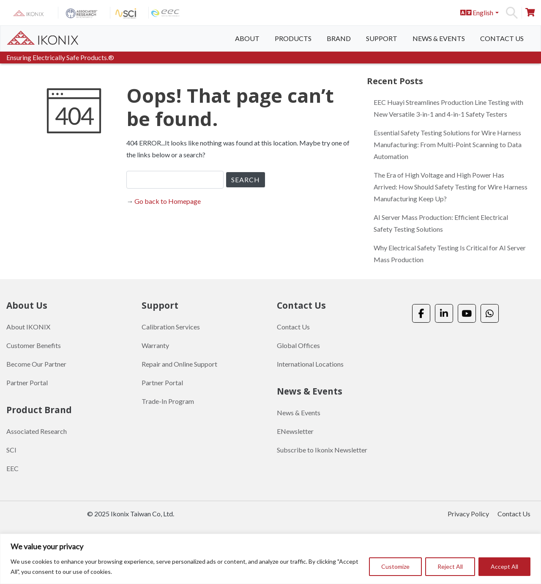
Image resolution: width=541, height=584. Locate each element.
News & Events (439, 38)
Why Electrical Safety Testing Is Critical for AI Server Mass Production (450, 253)
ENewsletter (295, 431)
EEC (12, 468)
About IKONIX (28, 327)
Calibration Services (171, 327)
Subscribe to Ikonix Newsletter (322, 450)
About (247, 38)
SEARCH (245, 179)
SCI (11, 450)
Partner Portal (27, 382)
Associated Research (36, 431)
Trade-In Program (168, 401)
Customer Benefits (33, 345)
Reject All (450, 566)
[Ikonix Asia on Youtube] (467, 313)
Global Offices (298, 345)
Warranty (155, 345)
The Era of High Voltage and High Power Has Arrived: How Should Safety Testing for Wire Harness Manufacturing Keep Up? (450, 187)
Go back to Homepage (167, 201)
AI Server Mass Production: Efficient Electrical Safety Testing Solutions (441, 223)
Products (293, 38)
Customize (395, 566)
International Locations (310, 364)
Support (381, 38)
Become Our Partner (36, 364)
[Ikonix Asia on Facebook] (421, 313)
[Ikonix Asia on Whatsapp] (490, 313)
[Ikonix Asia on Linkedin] (444, 313)
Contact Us (502, 38)
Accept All (504, 566)
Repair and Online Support (179, 364)
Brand (339, 38)
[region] (270, 559)
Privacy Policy (468, 514)
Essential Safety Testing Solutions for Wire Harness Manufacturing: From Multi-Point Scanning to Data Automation (448, 144)
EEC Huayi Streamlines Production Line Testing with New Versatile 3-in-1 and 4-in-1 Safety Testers (448, 108)
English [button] (477, 12)
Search (511, 12)
